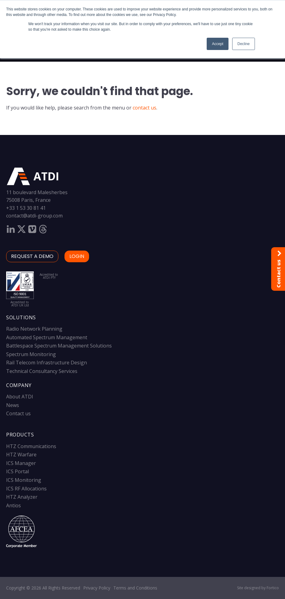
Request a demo (32, 256)
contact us (144, 107)
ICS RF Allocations (26, 488)
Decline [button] (243, 44)
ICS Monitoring (23, 480)
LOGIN (76, 256)
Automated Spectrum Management (46, 337)
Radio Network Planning (34, 328)
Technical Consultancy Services (41, 371)
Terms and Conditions (135, 588)
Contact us (18, 413)
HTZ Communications (31, 446)
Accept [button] (217, 44)
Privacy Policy (96, 588)
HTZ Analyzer (21, 496)
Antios (13, 505)
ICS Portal (17, 471)
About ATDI (19, 396)
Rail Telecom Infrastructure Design (46, 362)
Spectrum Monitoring (31, 354)
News (12, 405)
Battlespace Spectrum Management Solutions (59, 345)
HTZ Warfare (21, 454)
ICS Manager (21, 463)
